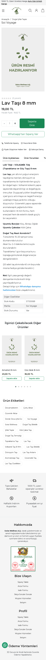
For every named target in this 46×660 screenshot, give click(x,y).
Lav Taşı (27, 441)
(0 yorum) (16, 98)
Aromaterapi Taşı (12, 458)
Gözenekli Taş (30, 458)
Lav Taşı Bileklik (33, 447)
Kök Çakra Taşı (26, 430)
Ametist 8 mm (9, 370)
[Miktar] (10, 123)
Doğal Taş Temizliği (13, 436)
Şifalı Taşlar (9, 430)
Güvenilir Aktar (11, 413)
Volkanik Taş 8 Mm (13, 447)
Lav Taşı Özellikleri (12, 463)
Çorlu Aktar (28, 408)
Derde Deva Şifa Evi (13, 419)
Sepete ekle (11, 378)
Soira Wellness (11, 424)
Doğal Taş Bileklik (30, 424)
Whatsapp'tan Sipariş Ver (23, 134)
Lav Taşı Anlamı (29, 452)
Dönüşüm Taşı (11, 452)
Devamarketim (11, 408)
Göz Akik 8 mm (32, 370)
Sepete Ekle (32, 123)
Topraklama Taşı (11, 441)
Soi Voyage (32, 419)
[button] (15, 386)
